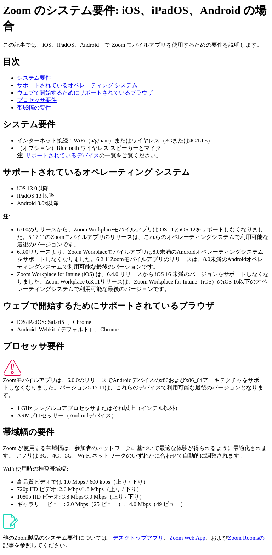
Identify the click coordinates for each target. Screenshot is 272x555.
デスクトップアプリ (138, 538)
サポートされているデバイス (62, 155)
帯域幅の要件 (34, 108)
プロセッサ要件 (37, 100)
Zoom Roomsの (246, 538)
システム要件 (34, 78)
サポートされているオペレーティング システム (77, 85)
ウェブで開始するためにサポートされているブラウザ (85, 93)
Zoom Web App (187, 538)
